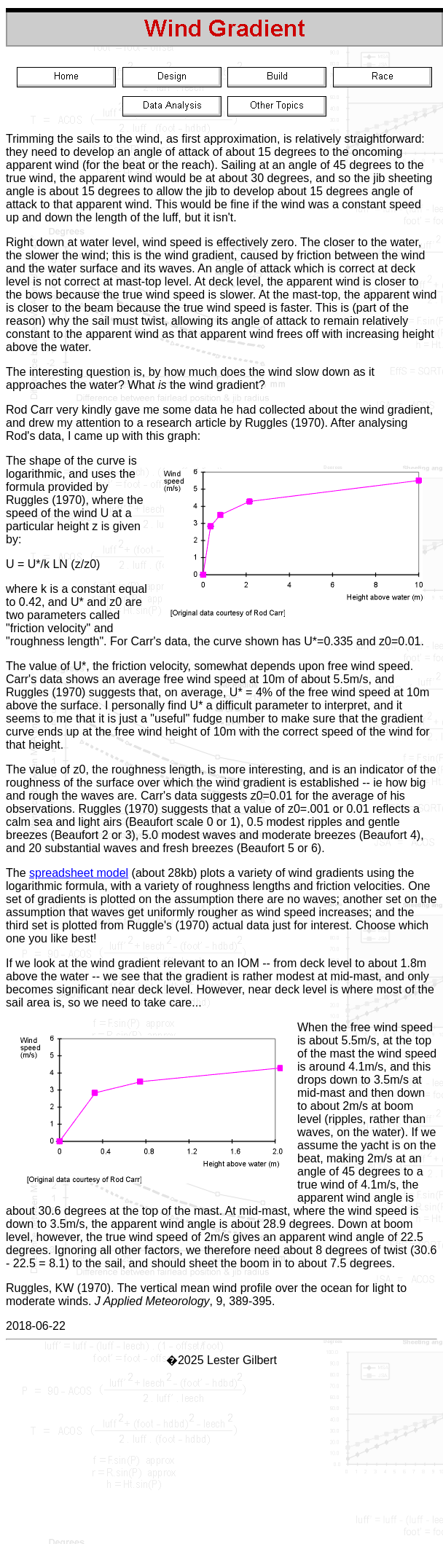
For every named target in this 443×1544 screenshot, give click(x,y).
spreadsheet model (78, 873)
